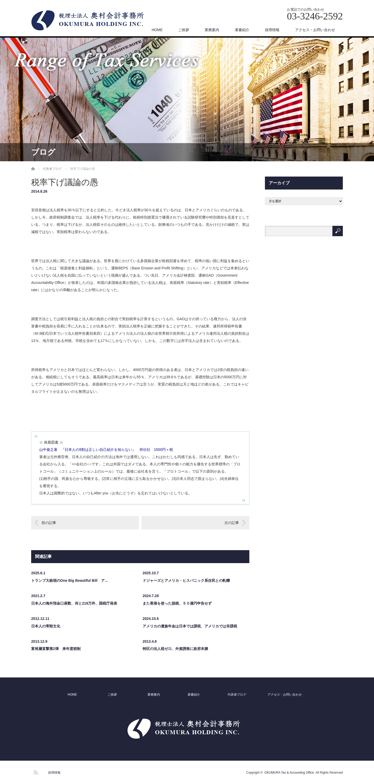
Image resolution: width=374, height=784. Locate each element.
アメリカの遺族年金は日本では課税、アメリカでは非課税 (190, 626)
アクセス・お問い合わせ (315, 30)
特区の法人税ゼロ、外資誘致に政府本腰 (175, 649)
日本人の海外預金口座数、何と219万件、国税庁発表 (74, 603)
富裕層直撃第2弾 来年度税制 (56, 649)
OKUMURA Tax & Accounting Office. (289, 772)
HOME (157, 30)
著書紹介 (242, 30)
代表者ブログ (237, 694)
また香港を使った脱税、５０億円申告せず (177, 603)
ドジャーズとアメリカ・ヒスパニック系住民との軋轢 (186, 580)
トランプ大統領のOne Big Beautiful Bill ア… (69, 580)
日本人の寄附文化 (45, 626)
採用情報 (272, 30)
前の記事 (49, 523)
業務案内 (212, 30)
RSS (35, 771)
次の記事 (231, 523)
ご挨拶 (183, 30)
